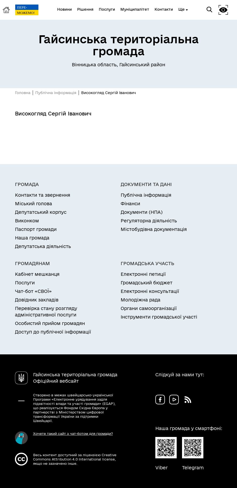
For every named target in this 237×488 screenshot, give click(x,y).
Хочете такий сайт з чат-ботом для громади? (73, 433)
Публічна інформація (55, 93)
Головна (22, 93)
